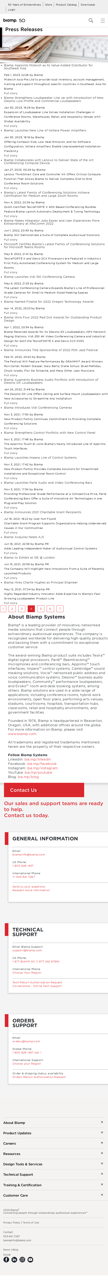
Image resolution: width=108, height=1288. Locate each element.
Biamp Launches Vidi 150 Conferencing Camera (39, 276)
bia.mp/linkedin (37, 759)
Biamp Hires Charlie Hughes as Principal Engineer (41, 582)
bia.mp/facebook (42, 763)
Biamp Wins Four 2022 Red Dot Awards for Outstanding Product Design (53, 319)
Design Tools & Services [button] (22, 1164)
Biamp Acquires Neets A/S (24, 537)
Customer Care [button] (15, 1195)
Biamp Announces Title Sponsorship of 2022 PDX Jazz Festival (51, 350)
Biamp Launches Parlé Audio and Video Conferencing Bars (48, 482)
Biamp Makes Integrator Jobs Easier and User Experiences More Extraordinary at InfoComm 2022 (52, 222)
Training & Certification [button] (22, 1185)
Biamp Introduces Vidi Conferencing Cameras (38, 407)
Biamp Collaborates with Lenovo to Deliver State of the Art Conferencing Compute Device (49, 161)
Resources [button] (11, 1154)
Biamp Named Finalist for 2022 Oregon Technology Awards (49, 301)
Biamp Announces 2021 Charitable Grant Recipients (42, 512)
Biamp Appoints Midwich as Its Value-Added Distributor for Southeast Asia (48, 67)
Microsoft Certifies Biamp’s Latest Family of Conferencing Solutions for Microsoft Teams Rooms (54, 245)
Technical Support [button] (18, 1174)
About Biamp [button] (14, 1123)
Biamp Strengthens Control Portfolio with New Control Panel (49, 432)
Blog (15, 1249)
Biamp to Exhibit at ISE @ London (29, 557)
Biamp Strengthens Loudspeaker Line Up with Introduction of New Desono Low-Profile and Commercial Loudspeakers (54, 99)
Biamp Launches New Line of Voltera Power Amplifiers (45, 130)
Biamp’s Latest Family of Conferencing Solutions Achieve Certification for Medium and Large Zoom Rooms (47, 194)
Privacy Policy (11, 1222)
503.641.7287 (11, 1236)
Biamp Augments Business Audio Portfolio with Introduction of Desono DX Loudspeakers (51, 381)
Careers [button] (9, 1143)
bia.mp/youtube (38, 772)
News (6, 1249)
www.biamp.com (22, 734)
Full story (11, 93)
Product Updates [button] (17, 1133)
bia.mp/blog (28, 777)
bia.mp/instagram (42, 768)
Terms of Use (31, 1222)
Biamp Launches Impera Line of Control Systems (40, 457)
